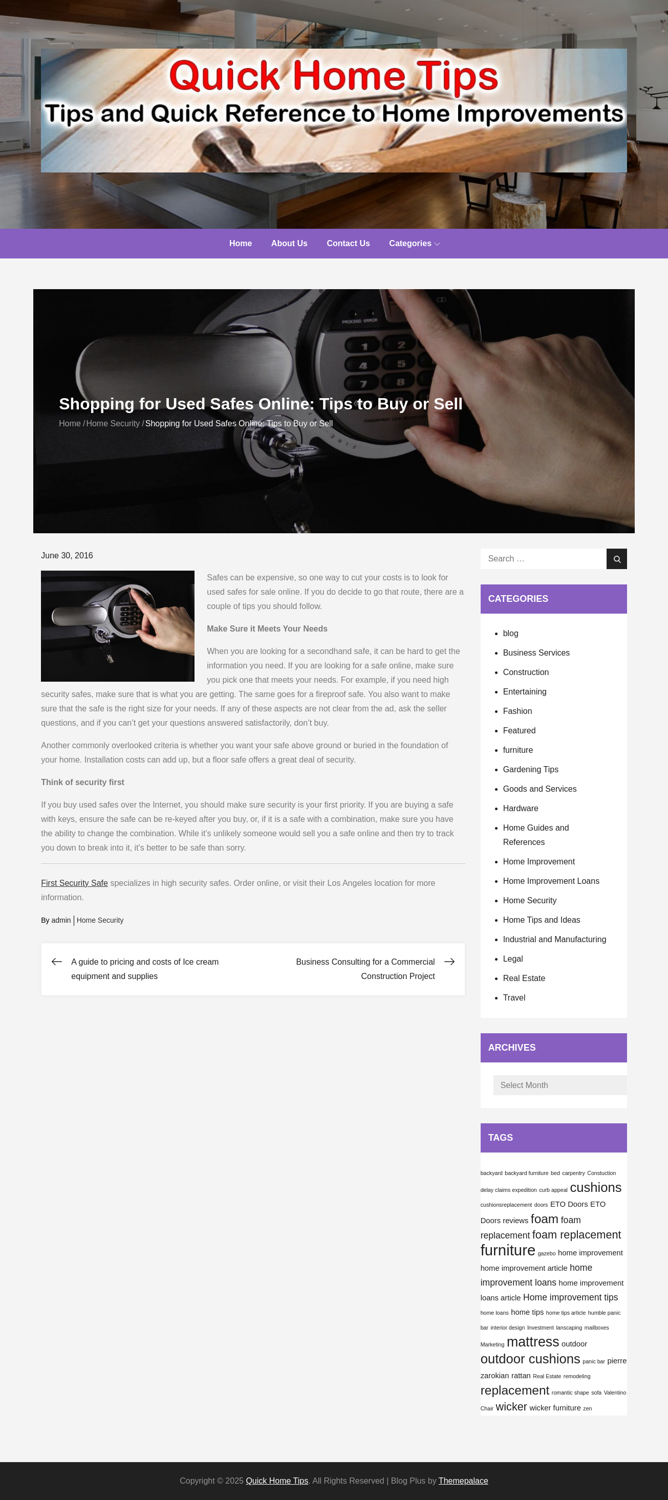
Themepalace (463, 1480)
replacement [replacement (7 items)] (515, 1390)
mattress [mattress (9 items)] (533, 1342)
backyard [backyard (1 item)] (492, 1173)
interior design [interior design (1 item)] (507, 1327)
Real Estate (524, 978)
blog (511, 633)
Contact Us (348, 243)
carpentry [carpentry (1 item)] (573, 1173)
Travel (514, 997)
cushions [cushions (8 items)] (595, 1187)
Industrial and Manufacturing (555, 939)
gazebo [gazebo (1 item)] (547, 1253)
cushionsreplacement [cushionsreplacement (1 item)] (506, 1205)
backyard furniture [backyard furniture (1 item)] (526, 1173)
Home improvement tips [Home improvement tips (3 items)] (570, 1297)
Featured (519, 730)
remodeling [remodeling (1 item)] (577, 1376)
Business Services (536, 652)
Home (240, 243)
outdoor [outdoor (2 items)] (574, 1344)
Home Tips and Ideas (541, 920)
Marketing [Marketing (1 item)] (493, 1344)
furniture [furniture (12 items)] (508, 1250)
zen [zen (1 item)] (587, 1408)
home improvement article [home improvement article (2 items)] (524, 1268)
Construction (526, 672)
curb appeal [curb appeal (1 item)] (553, 1190)
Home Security (100, 920)
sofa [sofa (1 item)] (596, 1392)
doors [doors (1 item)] (541, 1205)
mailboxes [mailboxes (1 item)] (597, 1327)
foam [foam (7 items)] (544, 1219)
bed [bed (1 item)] (555, 1173)
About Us (289, 243)
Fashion (517, 711)
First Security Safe (74, 883)
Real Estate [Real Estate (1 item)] (547, 1376)
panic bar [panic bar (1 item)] (594, 1361)
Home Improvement (539, 861)
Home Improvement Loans (551, 881)
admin (61, 920)
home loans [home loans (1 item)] (495, 1313)
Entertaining (525, 691)
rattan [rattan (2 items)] (521, 1376)
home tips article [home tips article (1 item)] (566, 1313)
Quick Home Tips (277, 1480)
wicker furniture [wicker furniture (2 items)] (555, 1408)
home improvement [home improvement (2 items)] (590, 1253)
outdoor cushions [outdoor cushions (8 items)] (530, 1359)
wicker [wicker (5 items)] (512, 1406)
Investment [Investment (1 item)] (540, 1327)
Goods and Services (540, 789)
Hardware (520, 808)
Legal (513, 958)
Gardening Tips (531, 769)
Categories (414, 243)
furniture (518, 750)
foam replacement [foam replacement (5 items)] (576, 1234)
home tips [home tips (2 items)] (527, 1312)
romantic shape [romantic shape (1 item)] (570, 1392)
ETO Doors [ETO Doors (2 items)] (569, 1204)
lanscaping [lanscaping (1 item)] (569, 1327)
